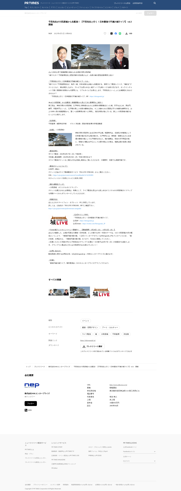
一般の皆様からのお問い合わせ (125, 485)
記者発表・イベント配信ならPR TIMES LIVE (65, 455)
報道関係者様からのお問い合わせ (81, 485)
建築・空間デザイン (90, 327)
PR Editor (55, 468)
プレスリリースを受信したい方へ (35, 458)
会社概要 (28, 485)
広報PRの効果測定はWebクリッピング (64, 464)
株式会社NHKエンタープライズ (59, 366)
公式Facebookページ (130, 447)
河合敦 (126, 334)
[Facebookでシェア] (116, 33)
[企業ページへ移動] (32, 386)
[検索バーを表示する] (154, 3)
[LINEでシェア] (120, 33)
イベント (85, 321)
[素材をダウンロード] (126, 33)
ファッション (84, 7)
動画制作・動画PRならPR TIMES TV (63, 451)
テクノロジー (35, 7)
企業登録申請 (137, 3)
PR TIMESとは (29, 449)
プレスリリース (39, 366)
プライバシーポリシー (40, 485)
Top (26, 7)
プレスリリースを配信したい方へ (35, 462)
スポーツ (124, 7)
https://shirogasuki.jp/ (97, 96)
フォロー (30, 403)
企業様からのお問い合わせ (103, 485)
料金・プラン (29, 454)
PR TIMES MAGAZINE (58, 460)
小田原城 (104, 334)
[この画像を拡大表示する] (59, 292)
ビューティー (72, 7)
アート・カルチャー (110, 327)
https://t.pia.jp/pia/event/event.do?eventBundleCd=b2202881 (73, 175)
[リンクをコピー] (131, 33)
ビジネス (108, 7)
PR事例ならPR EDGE (94, 455)
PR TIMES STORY (57, 447)
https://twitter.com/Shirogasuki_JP (94, 224)
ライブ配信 (86, 334)
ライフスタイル (97, 7)
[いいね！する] (105, 33)
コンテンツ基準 (55, 485)
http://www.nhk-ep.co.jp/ (118, 385)
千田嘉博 (115, 334)
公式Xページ (127, 457)
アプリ (53, 7)
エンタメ (61, 7)
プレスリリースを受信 (122, 3)
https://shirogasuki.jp (87, 221)
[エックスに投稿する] (111, 33)
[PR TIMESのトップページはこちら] (52, 3)
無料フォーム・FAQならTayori (98, 451)
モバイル (45, 7)
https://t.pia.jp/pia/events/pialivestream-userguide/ (65, 208)
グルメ (116, 7)
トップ (28, 366)
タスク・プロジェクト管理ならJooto (100, 447)
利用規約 (66, 485)
